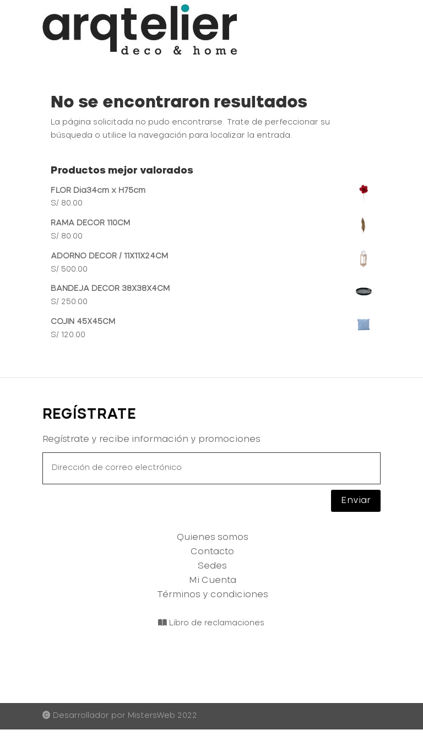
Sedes (212, 565)
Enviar (356, 500)
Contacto (212, 551)
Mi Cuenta (212, 580)
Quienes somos (212, 537)
